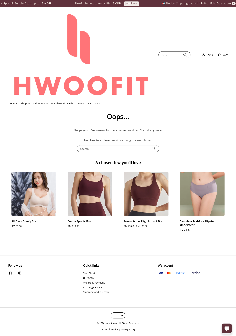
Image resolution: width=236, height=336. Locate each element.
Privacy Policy (128, 329)
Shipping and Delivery (96, 292)
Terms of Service (109, 329)
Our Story (88, 277)
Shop (24, 103)
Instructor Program (89, 103)
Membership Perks (62, 103)
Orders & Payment (94, 282)
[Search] (185, 54)
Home (13, 103)
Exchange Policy (92, 287)
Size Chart (89, 273)
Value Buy (39, 103)
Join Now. (134, 3)
